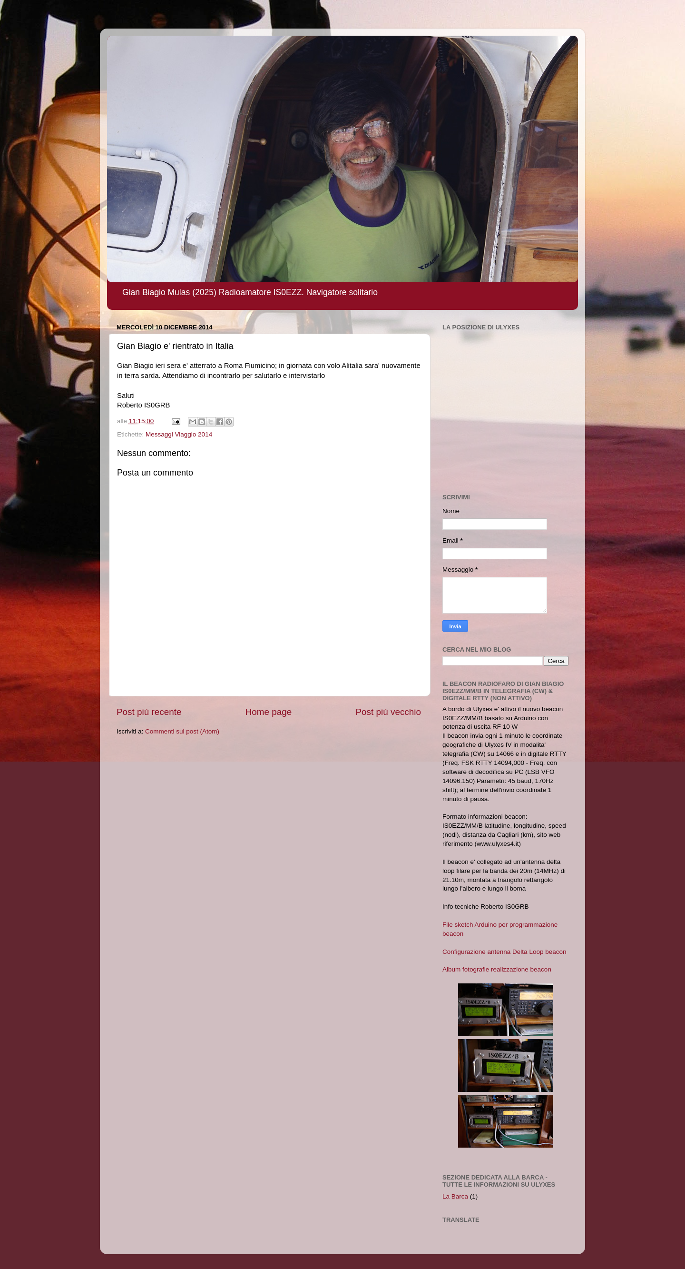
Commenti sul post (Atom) (182, 731)
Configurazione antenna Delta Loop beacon (504, 951)
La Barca (455, 1196)
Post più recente (149, 712)
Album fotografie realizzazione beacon (496, 969)
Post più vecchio (388, 712)
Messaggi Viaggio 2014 (179, 434)
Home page (268, 712)
